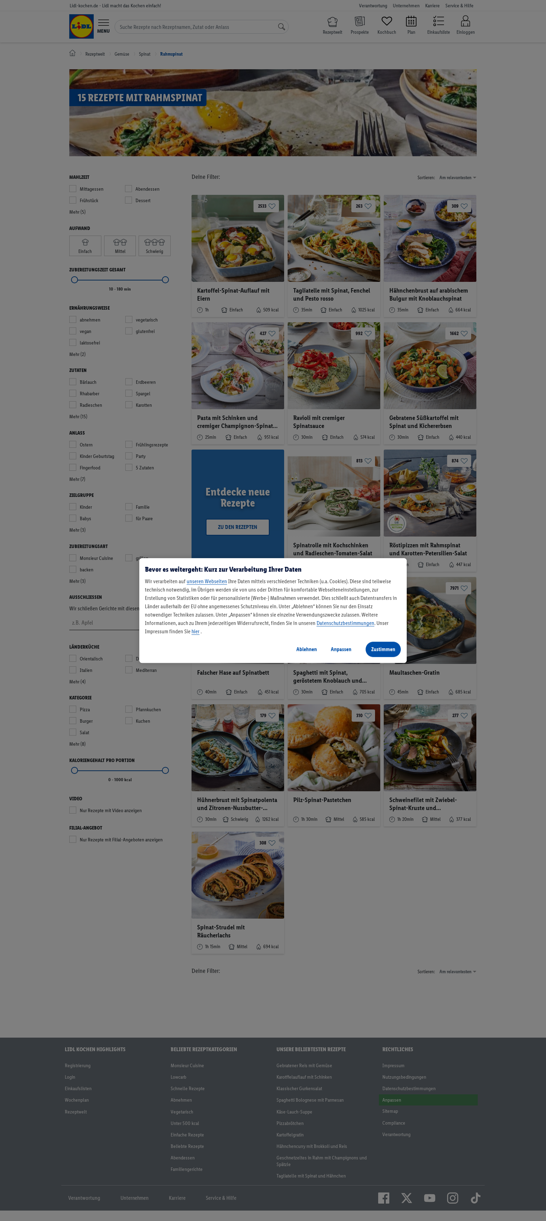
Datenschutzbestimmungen (345, 623)
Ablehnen (306, 649)
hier (196, 631)
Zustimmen (383, 649)
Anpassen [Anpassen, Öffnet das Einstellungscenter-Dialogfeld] (341, 649)
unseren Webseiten (207, 581)
